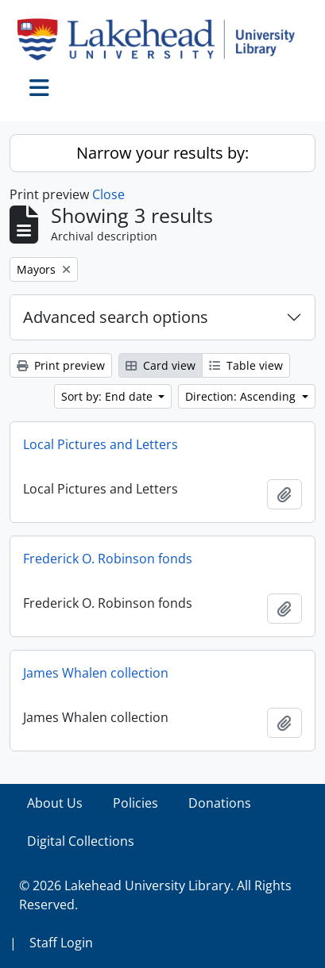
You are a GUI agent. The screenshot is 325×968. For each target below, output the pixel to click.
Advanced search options (115, 317)
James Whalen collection (95, 673)
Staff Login (61, 942)
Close (108, 194)
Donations (219, 803)
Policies (135, 803)
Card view (160, 365)
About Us (55, 803)
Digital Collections (80, 841)
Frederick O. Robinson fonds (107, 558)
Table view (246, 365)
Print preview (61, 365)
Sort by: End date (108, 396)
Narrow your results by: (162, 152)
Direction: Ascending (242, 396)
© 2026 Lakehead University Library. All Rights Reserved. (155, 895)
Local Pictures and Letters (100, 444)
